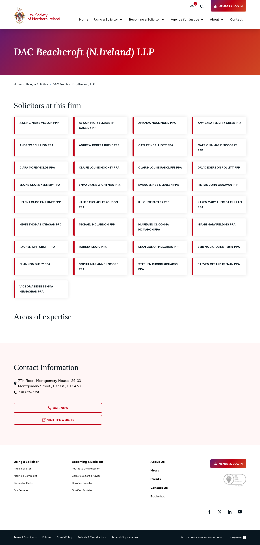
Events (155, 479)
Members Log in (228, 464)
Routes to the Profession (86, 468)
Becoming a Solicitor (87, 462)
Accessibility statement (125, 537)
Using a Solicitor (37, 84)
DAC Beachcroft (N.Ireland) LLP (74, 84)
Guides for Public (23, 483)
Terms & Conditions (25, 537)
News (154, 470)
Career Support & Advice (86, 475)
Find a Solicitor (22, 468)
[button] (108, 20)
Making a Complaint (25, 475)
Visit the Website (58, 420)
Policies (46, 537)
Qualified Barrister (82, 490)
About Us (157, 462)
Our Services (21, 490)
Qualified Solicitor (82, 483)
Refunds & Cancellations (92, 537)
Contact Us (159, 488)
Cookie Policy (64, 537)
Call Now (58, 408)
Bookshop (158, 496)
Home (17, 84)
